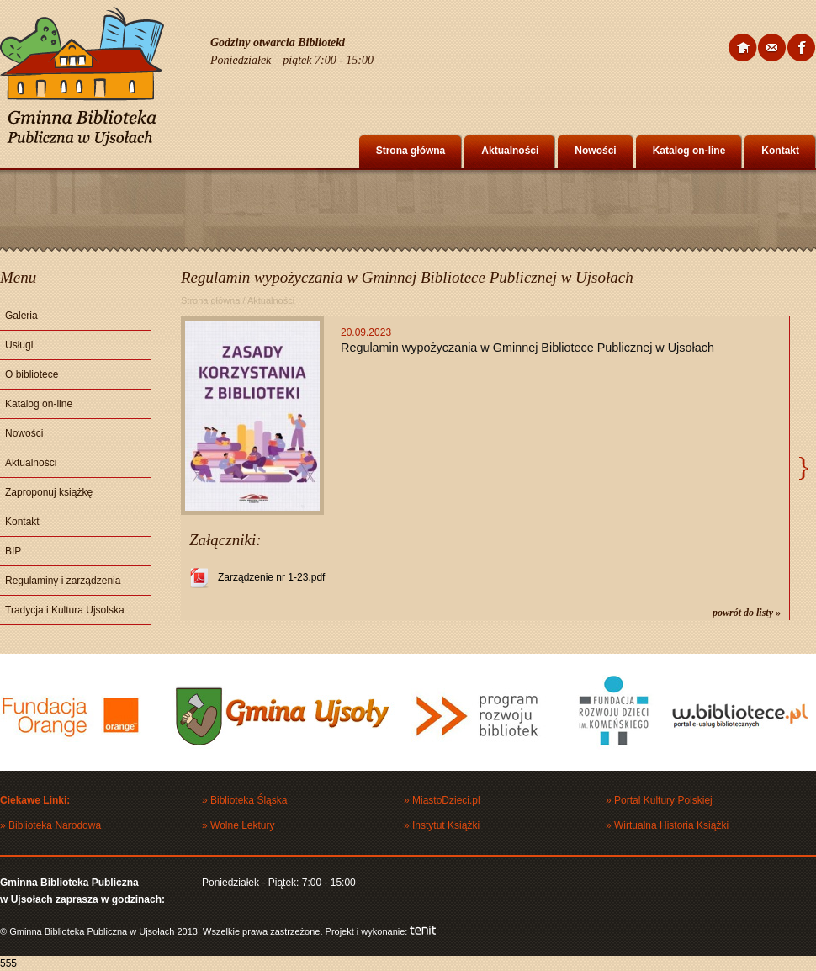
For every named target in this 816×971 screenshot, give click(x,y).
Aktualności (509, 151)
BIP (13, 551)
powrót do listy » (747, 612)
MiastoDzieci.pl (446, 800)
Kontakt (780, 151)
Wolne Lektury (242, 825)
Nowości (595, 151)
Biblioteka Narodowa (54, 825)
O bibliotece (31, 374)
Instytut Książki (446, 825)
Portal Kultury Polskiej (663, 800)
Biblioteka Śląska (248, 800)
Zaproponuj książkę (49, 492)
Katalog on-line (689, 151)
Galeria (21, 315)
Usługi (19, 345)
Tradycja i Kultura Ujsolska (65, 610)
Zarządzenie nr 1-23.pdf (271, 577)
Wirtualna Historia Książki (671, 825)
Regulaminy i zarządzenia (62, 580)
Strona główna (411, 151)
